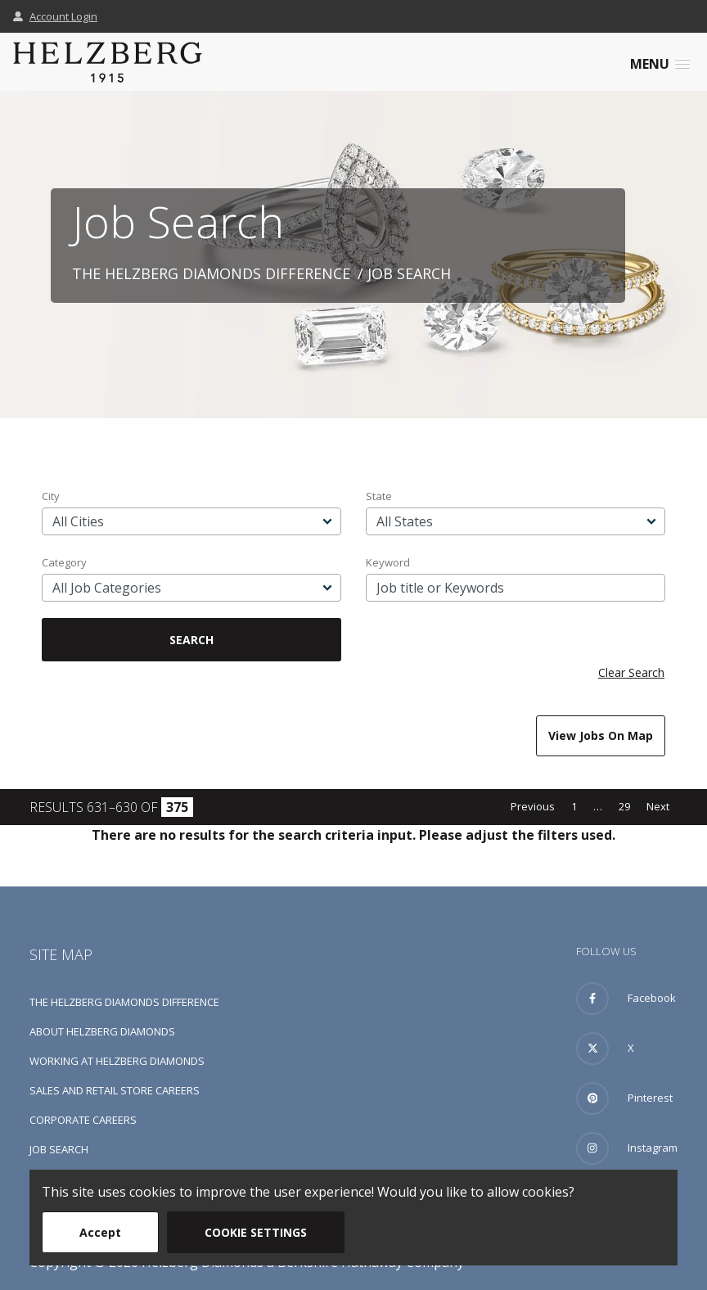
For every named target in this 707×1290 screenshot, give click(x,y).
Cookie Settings (256, 1232)
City (51, 496)
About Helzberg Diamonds (102, 1031)
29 (624, 806)
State (379, 496)
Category (64, 562)
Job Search (58, 1149)
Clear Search (631, 672)
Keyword (388, 562)
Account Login (55, 16)
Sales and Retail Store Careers (114, 1090)
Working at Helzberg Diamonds (117, 1060)
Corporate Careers (83, 1119)
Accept (100, 1232)
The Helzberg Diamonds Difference (211, 273)
